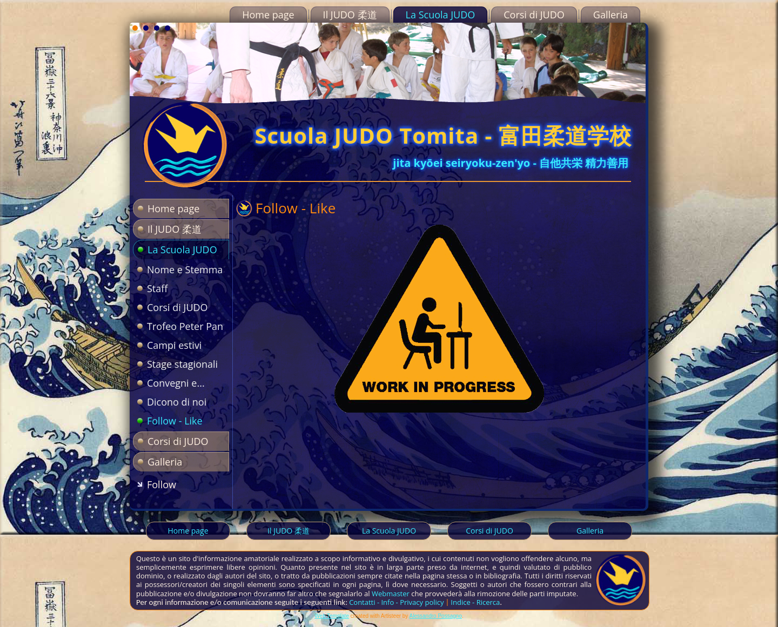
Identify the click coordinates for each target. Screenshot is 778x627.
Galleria (610, 14)
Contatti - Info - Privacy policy (396, 602)
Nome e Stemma (185, 269)
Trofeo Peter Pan (185, 326)
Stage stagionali (182, 364)
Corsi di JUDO (534, 14)
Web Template (331, 616)
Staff (157, 288)
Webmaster (391, 593)
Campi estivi (174, 345)
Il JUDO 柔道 (350, 14)
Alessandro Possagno (436, 616)
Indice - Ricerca (475, 602)
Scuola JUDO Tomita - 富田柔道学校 (442, 135)
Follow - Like (175, 420)
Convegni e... (176, 382)
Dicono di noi (176, 401)
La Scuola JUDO (440, 14)
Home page (268, 14)
